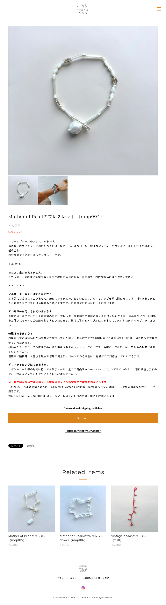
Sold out (83, 418)
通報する (31, 446)
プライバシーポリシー (68, 578)
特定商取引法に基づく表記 (96, 578)
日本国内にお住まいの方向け (83, 431)
